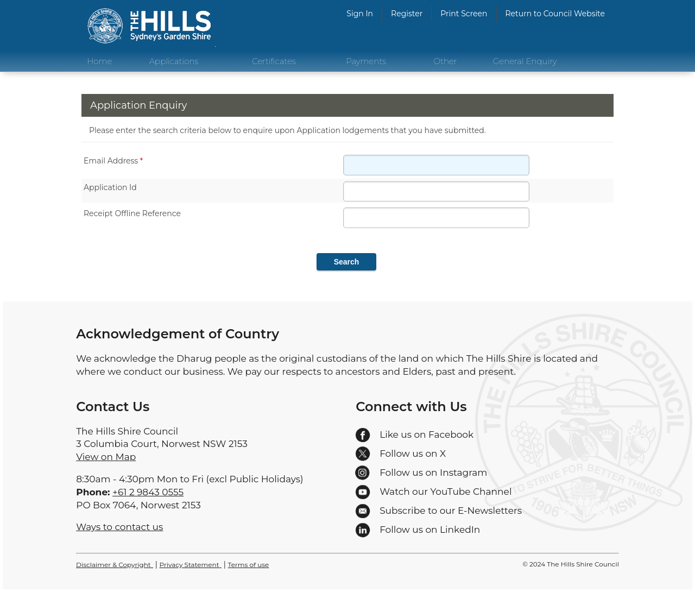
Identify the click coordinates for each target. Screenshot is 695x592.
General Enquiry (525, 61)
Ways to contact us (119, 526)
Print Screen (463, 13)
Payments (366, 61)
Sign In (359, 13)
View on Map (106, 456)
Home (99, 61)
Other (445, 61)
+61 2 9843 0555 (148, 492)
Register (406, 13)
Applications (173, 61)
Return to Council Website (555, 13)
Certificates (274, 61)
